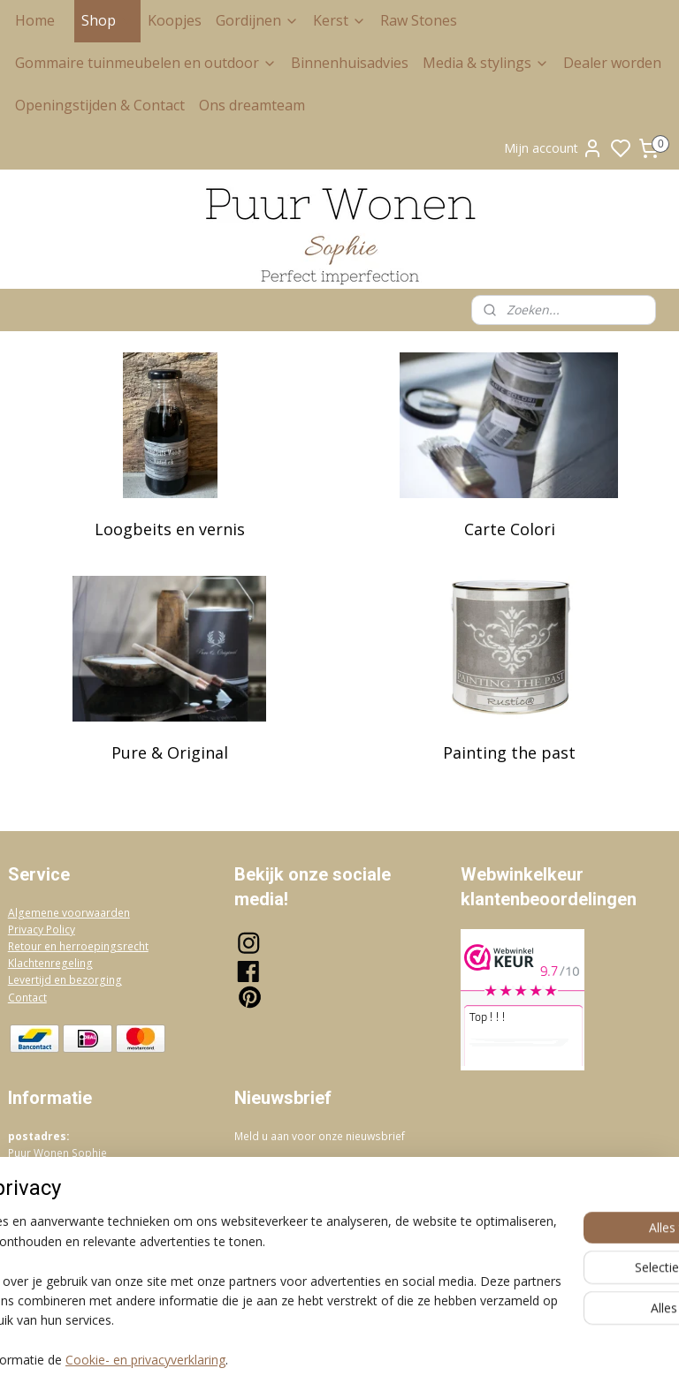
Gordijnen (257, 20)
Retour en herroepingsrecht (78, 946)
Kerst (339, 20)
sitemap (414, 1358)
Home (35, 20)
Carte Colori (509, 529)
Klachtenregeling (50, 963)
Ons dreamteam (252, 105)
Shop (107, 20)
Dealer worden (612, 62)
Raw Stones (418, 20)
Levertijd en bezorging (65, 979)
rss (451, 1358)
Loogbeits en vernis (170, 529)
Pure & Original (169, 752)
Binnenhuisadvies (349, 62)
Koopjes (175, 20)
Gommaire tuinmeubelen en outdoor (146, 62)
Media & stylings (486, 62)
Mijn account (553, 148)
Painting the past (509, 752)
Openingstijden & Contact (100, 105)
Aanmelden (280, 1176)
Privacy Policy (41, 929)
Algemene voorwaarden (69, 912)
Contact (27, 997)
